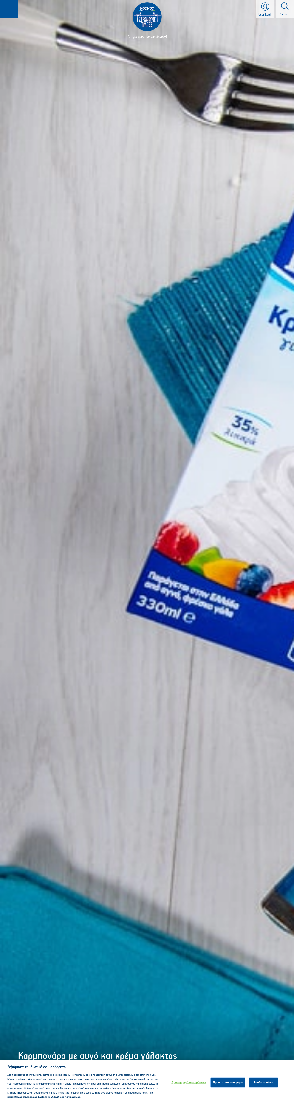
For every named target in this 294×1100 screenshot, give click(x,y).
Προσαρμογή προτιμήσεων (188, 1088)
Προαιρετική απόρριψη (228, 1088)
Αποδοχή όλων (263, 1088)
